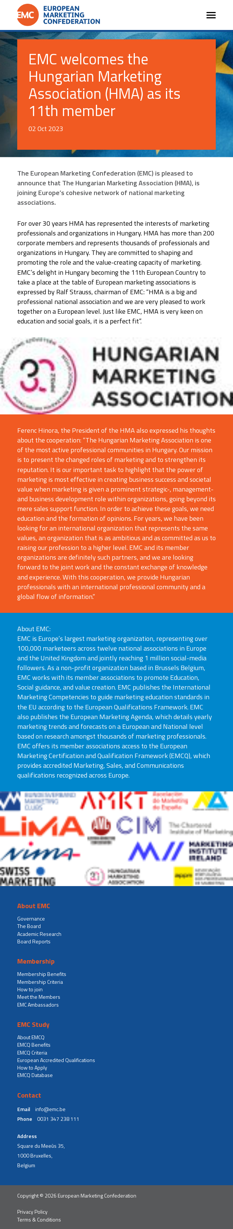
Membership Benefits (41, 974)
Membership (36, 961)
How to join (30, 989)
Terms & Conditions (39, 1219)
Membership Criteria (40, 982)
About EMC (33, 906)
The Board (29, 926)
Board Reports (34, 941)
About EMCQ (31, 1037)
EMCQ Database (35, 1075)
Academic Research (39, 934)
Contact (29, 1095)
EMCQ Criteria (32, 1052)
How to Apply (32, 1067)
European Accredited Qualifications (56, 1060)
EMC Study (33, 1024)
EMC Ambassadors (38, 1005)
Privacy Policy (32, 1212)
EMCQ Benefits (34, 1045)
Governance (31, 918)
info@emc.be (50, 1109)
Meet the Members (38, 997)
